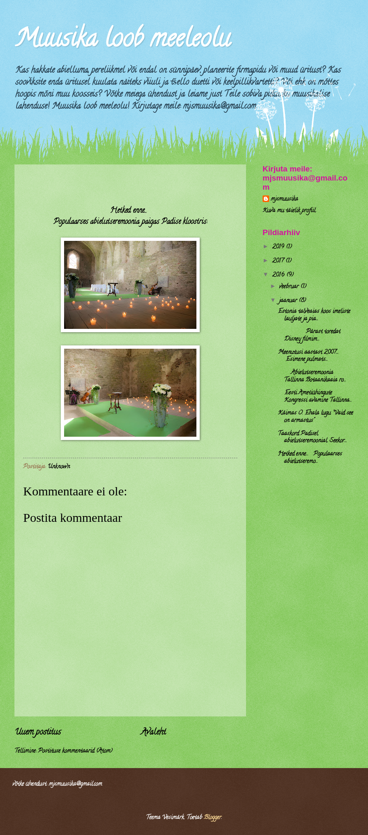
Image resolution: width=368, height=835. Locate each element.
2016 (279, 275)
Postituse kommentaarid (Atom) (75, 751)
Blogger (212, 818)
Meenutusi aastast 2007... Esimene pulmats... (308, 356)
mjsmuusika (284, 199)
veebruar (289, 287)
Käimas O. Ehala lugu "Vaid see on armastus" (315, 417)
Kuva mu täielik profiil (289, 211)
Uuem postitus (37, 732)
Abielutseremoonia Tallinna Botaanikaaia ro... (312, 376)
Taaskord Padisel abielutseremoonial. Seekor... (312, 437)
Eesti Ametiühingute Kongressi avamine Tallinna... (315, 396)
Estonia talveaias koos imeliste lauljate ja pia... (314, 315)
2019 (279, 247)
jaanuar (289, 301)
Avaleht (153, 732)
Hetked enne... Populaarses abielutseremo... (310, 458)
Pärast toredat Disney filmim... (309, 335)
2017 (278, 261)
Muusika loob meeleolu (122, 40)
